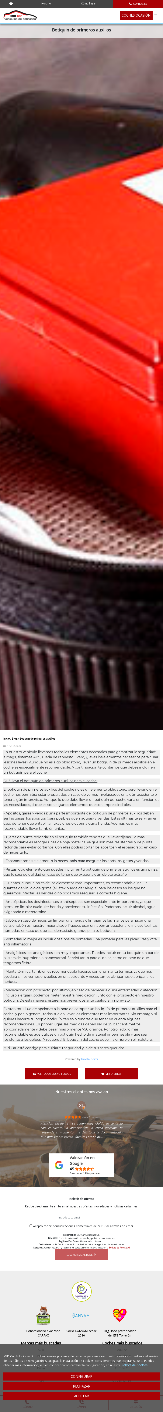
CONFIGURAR (81, 1376)
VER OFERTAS (111, 1074)
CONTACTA (138, 4)
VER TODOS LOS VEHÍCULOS (52, 1074)
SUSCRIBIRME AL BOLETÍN (81, 1255)
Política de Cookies (134, 1365)
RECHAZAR (81, 1386)
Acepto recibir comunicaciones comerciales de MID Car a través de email (83, 1226)
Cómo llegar (88, 3)
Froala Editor (89, 1059)
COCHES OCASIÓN (136, 15)
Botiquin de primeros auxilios (37, 738)
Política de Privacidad (119, 1247)
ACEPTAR (81, 1396)
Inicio (6, 738)
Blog (15, 738)
